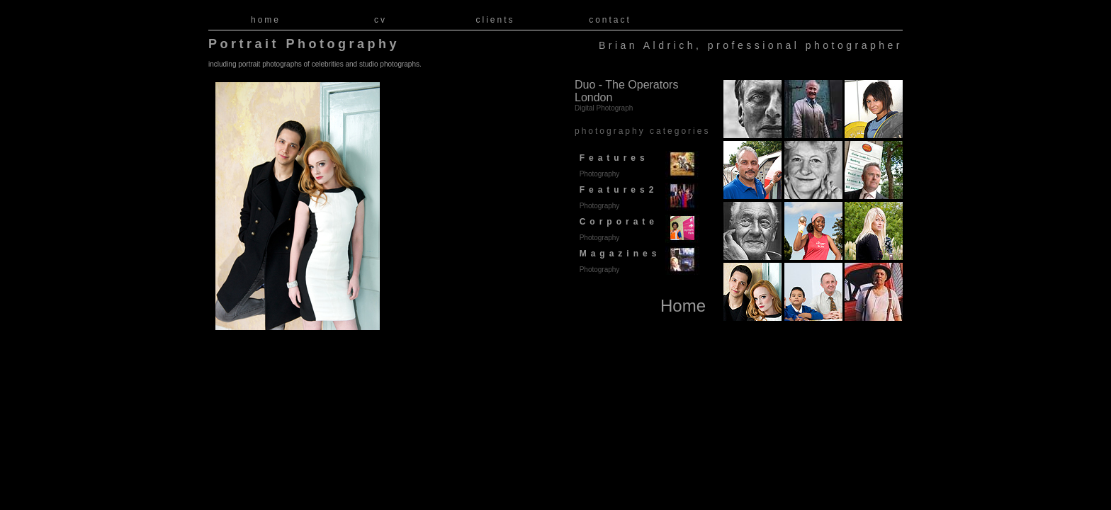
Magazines (617, 261)
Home (683, 305)
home (266, 20)
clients (494, 20)
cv (380, 20)
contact (610, 20)
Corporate (616, 229)
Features (612, 165)
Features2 (616, 197)
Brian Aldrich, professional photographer (751, 45)
